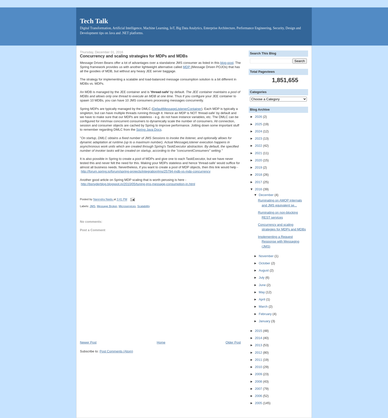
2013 (259, 345)
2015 (259, 331)
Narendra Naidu (103, 199)
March (264, 306)
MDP (187, 67)
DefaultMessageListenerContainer (177, 109)
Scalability (143, 206)
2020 (259, 160)
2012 (259, 352)
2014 (259, 338)
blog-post (226, 63)
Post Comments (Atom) (116, 351)
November (267, 256)
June (263, 285)
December (267, 195)
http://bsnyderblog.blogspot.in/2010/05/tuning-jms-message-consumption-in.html (138, 184)
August (264, 270)
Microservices (127, 206)
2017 (259, 182)
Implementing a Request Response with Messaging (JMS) (278, 241)
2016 (259, 189)
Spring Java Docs (149, 129)
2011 (259, 360)
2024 (259, 131)
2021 (259, 153)
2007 (259, 389)
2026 (259, 117)
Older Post (233, 342)
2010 (259, 367)
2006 (259, 396)
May (262, 292)
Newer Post (88, 342)
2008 (259, 381)
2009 (259, 374)
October (265, 263)
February (266, 314)
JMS (93, 206)
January (265, 321)
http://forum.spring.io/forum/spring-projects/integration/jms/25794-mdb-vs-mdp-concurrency (146, 171)
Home (161, 342)
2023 (259, 138)
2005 (259, 403)
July (262, 277)
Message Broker (107, 206)
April (262, 299)
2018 (259, 174)
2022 (259, 146)
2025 (259, 124)
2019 (259, 167)
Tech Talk (94, 21)
